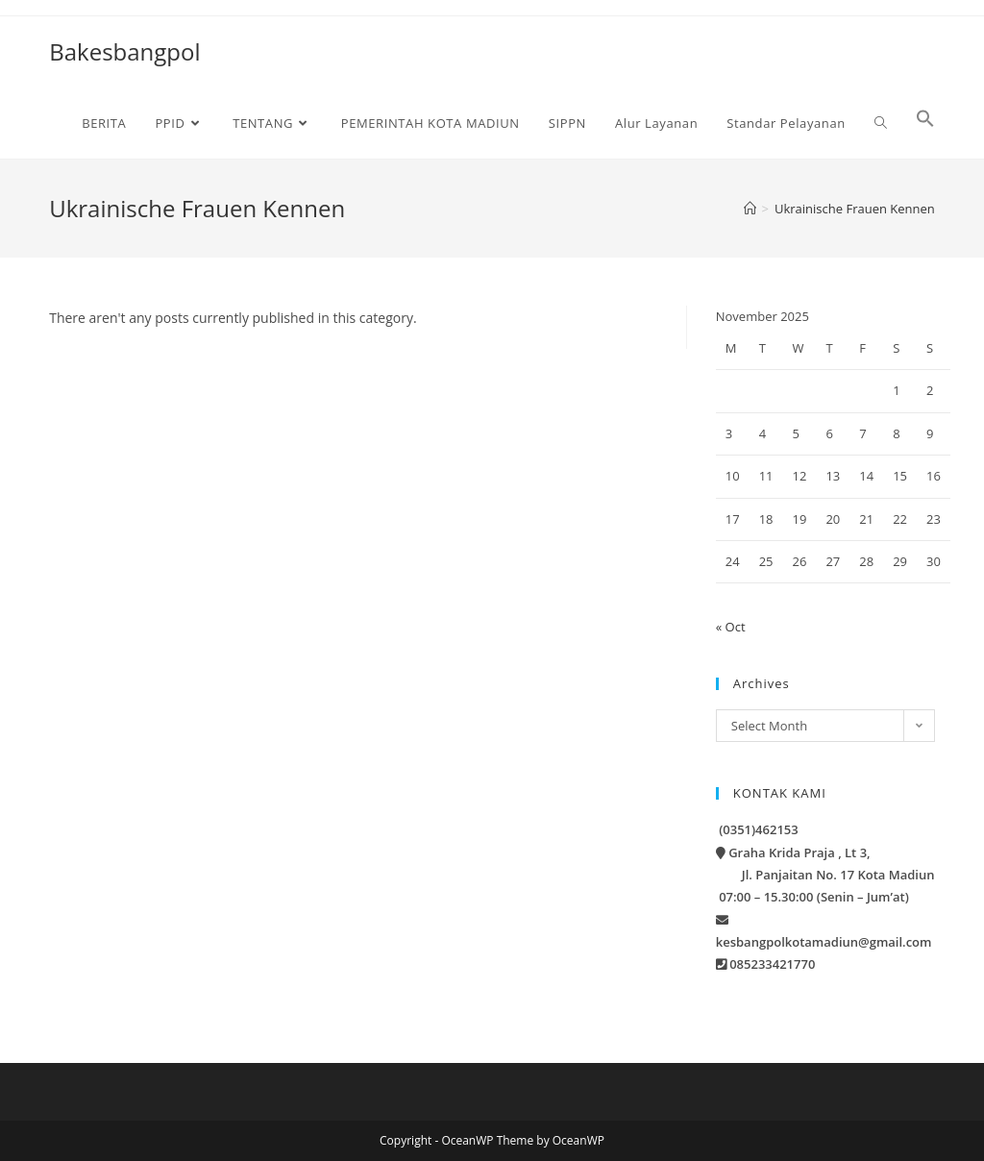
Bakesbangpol (124, 51)
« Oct (731, 626)
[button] (925, 123)
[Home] (750, 208)
